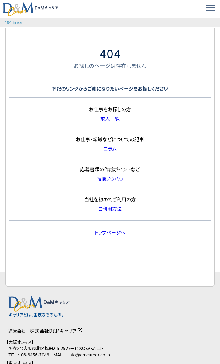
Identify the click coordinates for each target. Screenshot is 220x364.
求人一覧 (110, 118)
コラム (110, 148)
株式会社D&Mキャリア (53, 330)
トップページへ (109, 232)
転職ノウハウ (110, 178)
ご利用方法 (110, 208)
